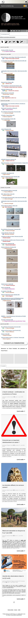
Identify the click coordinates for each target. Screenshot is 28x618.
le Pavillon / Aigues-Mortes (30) (7, 115)
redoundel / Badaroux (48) (6, 89)
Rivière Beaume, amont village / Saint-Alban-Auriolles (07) (13, 57)
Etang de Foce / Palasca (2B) (7, 82)
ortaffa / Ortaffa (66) (5, 96)
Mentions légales (10, 609)
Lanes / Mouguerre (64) (6, 129)
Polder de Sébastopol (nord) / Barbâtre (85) (10, 176)
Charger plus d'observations (14, 343)
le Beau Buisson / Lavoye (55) (7, 92)
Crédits (19, 609)
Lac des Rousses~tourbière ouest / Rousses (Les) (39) (12, 240)
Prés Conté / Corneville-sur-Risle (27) (9, 108)
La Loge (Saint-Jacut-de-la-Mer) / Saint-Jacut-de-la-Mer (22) (13, 60)
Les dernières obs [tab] (5, 34)
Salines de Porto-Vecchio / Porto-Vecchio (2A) (11, 330)
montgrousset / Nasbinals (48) (7, 243)
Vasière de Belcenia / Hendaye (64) (8, 247)
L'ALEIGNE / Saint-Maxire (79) (7, 173)
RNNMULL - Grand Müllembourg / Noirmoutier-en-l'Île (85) (13, 316)
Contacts (15, 609)
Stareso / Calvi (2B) (5, 334)
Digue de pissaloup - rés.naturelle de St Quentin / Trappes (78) (14, 162)
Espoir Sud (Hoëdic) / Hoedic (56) (8, 118)
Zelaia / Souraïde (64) (5, 287)
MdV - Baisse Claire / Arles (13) (7, 194)
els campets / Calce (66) (6, 291)
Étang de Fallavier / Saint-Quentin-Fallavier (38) (11, 85)
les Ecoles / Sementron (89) (7, 319)
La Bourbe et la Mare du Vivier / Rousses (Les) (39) (12, 236)
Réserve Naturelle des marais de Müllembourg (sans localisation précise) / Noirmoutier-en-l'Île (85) (12, 299)
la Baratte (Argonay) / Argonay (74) (8, 159)
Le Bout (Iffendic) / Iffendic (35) (7, 232)
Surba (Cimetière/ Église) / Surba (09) (9, 190)
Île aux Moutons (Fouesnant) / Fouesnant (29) (10, 111)
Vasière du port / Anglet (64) (7, 284)
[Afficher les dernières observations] (7, 37)
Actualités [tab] (3, 366)
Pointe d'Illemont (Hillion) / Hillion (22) (9, 205)
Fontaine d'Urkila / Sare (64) (7, 50)
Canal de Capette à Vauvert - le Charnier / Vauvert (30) (12, 337)
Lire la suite (21, 411)
